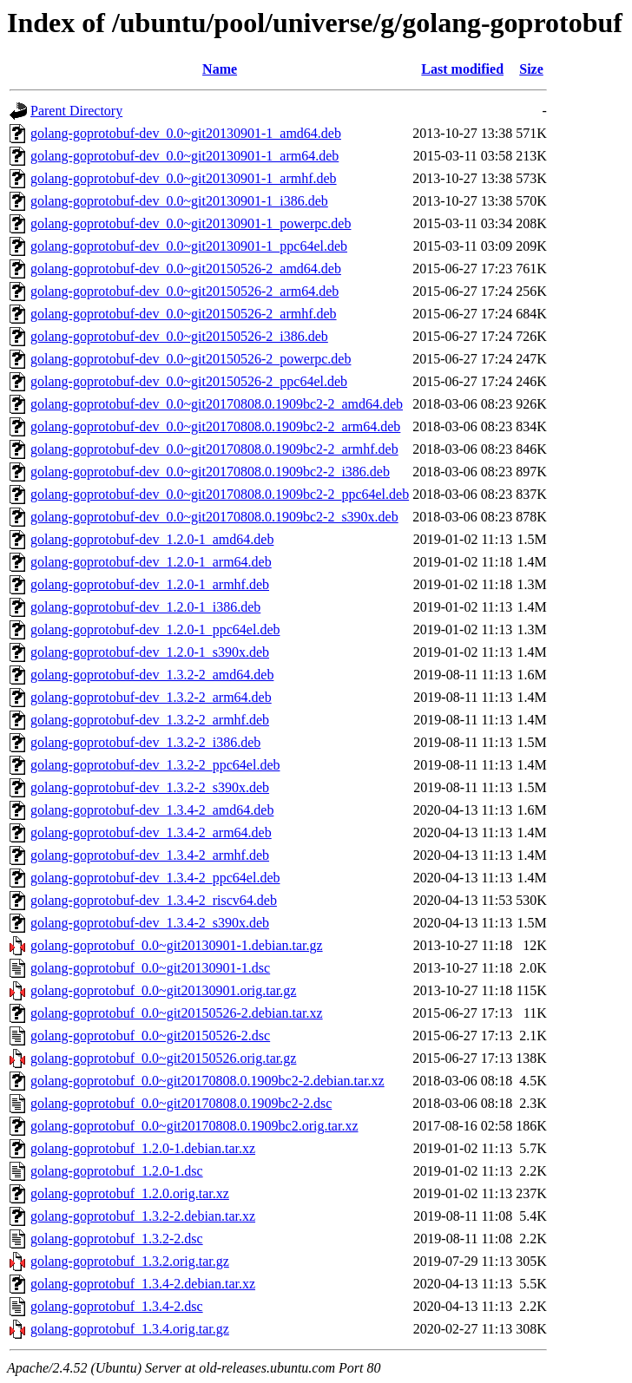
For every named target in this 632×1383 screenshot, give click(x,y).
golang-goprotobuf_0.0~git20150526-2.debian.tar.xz (176, 1013)
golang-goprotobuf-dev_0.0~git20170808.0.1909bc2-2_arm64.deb (215, 426)
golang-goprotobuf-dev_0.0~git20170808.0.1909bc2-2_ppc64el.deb (219, 494)
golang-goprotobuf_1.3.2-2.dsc (116, 1238)
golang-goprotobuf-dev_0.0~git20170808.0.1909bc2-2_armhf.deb (214, 449)
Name (219, 69)
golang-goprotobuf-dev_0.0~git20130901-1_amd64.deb (185, 133)
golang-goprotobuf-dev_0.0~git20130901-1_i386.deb (179, 200)
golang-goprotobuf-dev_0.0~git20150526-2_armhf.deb (183, 313)
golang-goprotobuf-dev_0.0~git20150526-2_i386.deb (179, 336)
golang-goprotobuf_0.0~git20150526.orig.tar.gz (163, 1058)
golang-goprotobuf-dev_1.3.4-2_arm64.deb (151, 832)
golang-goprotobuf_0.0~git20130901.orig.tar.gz (163, 990)
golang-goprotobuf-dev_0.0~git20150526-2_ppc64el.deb (188, 381)
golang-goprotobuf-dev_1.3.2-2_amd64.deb (151, 674)
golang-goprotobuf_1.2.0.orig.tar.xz (129, 1193)
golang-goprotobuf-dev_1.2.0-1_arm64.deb (151, 561)
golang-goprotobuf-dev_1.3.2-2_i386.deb (145, 742)
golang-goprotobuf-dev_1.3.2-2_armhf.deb (149, 719)
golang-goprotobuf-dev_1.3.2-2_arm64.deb (151, 697)
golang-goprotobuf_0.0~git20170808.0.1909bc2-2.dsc (181, 1103)
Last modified (462, 69)
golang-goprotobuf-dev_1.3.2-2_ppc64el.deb (155, 764)
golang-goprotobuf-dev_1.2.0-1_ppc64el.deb (155, 629)
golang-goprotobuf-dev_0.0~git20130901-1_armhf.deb (183, 178)
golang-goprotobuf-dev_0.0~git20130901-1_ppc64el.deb (188, 246)
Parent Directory (76, 110)
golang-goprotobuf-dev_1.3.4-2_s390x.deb (149, 922)
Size (531, 69)
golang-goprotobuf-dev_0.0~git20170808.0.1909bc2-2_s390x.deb (214, 516)
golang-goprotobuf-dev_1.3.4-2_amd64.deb (151, 810)
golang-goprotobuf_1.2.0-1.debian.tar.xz (142, 1148)
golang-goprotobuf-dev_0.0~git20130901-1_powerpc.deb (190, 223)
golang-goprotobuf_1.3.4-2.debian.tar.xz (142, 1283)
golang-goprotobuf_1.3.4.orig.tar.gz (129, 1328)
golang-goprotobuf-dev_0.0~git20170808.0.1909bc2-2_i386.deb (210, 471)
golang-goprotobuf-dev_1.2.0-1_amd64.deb (151, 539)
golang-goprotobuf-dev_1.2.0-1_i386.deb (145, 607)
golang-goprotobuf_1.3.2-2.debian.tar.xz (142, 1216)
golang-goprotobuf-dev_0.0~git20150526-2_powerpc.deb (190, 358)
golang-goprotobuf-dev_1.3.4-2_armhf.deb (149, 855)
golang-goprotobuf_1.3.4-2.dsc (116, 1306)
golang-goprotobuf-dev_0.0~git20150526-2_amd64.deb (185, 268)
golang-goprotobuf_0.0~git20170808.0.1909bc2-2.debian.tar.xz (207, 1080)
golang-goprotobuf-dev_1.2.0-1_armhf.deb (149, 584)
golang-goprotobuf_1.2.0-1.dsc (116, 1170)
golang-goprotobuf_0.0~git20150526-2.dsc (150, 1035)
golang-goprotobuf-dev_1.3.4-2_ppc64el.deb (155, 877)
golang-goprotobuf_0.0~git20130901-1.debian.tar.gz (176, 945)
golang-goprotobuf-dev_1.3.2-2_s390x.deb (149, 787)
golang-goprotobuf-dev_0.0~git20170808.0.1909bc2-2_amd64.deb (216, 404)
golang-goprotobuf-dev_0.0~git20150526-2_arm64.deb (184, 291)
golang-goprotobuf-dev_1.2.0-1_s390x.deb (149, 652)
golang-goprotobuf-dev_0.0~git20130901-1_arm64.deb (184, 155)
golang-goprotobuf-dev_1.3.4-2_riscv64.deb (153, 900)
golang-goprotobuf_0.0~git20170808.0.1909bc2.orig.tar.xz (194, 1125)
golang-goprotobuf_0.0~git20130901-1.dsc (150, 967)
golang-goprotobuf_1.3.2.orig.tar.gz (129, 1261)
